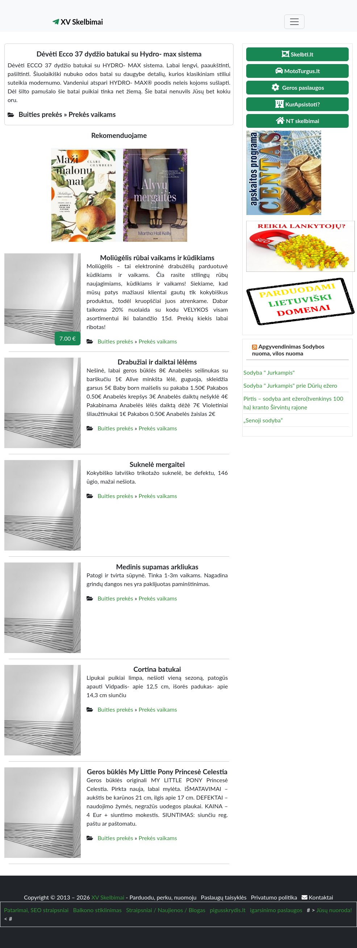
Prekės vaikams (158, 341)
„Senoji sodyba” (262, 420)
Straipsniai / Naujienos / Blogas (165, 909)
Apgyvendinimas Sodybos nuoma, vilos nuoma (288, 350)
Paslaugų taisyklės (224, 897)
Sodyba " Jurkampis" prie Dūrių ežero (290, 385)
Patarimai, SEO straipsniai (36, 909)
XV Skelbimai (77, 21)
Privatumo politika (275, 897)
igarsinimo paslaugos (276, 909)
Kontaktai (317, 897)
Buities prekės (115, 341)
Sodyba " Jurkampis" (269, 372)
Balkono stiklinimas (97, 909)
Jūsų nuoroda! (334, 909)
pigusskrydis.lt (227, 909)
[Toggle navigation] (294, 21)
